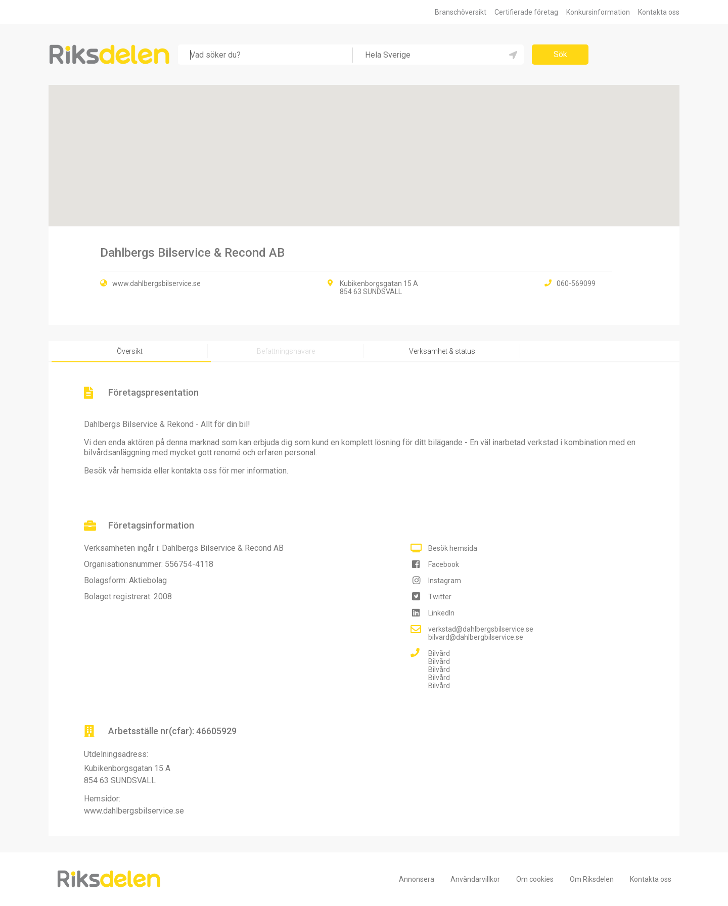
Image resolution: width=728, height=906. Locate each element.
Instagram (444, 581)
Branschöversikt (460, 12)
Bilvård (439, 653)
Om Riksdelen (592, 879)
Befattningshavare (286, 351)
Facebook (443, 564)
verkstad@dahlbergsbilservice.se (480, 629)
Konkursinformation (598, 12)
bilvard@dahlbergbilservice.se (475, 637)
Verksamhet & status (442, 351)
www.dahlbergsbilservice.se (156, 283)
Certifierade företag (526, 12)
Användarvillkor (475, 879)
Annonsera (416, 879)
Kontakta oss (658, 12)
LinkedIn (441, 613)
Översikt (130, 351)
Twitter (439, 597)
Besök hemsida (452, 548)
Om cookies (535, 879)
